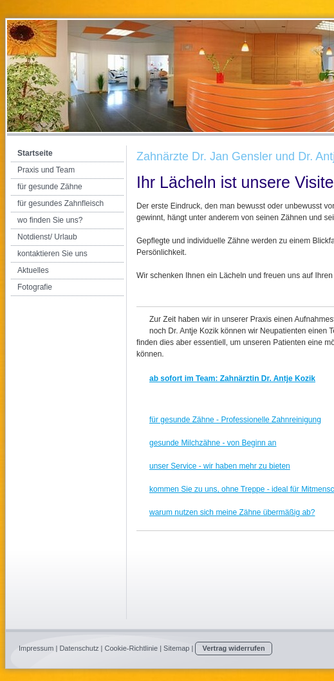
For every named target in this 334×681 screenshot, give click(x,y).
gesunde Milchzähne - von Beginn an (212, 442)
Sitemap (176, 648)
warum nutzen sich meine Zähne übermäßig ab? (232, 512)
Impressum (36, 648)
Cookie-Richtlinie (131, 648)
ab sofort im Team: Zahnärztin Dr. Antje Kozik (232, 378)
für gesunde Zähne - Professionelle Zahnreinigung (235, 419)
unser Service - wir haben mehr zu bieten (219, 466)
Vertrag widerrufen (233, 648)
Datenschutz (78, 648)
